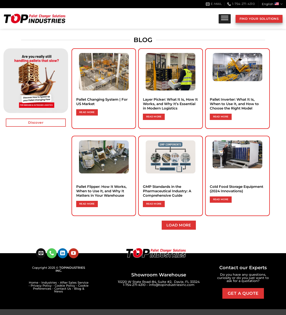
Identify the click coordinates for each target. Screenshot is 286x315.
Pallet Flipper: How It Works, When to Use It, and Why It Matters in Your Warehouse (101, 191)
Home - (35, 282)
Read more (87, 112)
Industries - (50, 282)
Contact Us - (64, 288)
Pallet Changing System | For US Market (102, 101)
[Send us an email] (41, 253)
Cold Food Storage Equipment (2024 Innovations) (236, 189)
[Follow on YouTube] (74, 253)
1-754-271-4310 (134, 285)
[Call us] (52, 253)
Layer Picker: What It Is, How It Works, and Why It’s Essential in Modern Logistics (170, 103)
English (272, 4)
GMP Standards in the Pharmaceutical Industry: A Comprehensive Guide (167, 191)
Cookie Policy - (66, 285)
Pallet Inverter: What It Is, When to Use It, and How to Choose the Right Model (234, 103)
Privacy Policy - (43, 285)
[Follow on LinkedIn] (63, 253)
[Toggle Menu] (224, 19)
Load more (178, 225)
